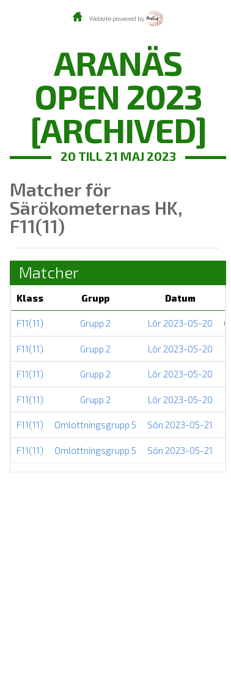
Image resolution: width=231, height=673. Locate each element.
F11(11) (29, 323)
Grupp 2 (95, 323)
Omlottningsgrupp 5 (95, 424)
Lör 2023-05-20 (180, 323)
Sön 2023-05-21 (180, 424)
